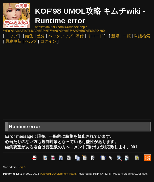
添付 (80, 36)
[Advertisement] (77, 81)
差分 (41, 36)
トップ (11, 36)
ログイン (48, 41)
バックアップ (60, 36)
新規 (115, 36)
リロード (95, 36)
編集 (29, 36)
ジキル (22, 167)
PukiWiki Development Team (58, 173)
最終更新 (13, 41)
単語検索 (142, 36)
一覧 (127, 36)
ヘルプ (31, 41)
